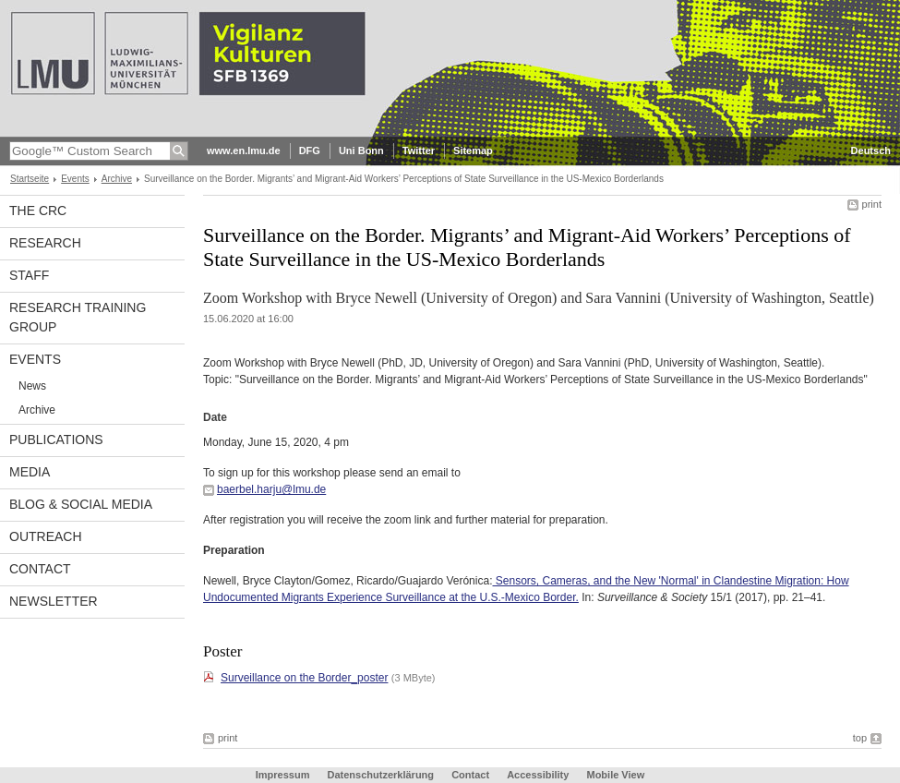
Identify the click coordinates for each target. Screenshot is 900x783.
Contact (40, 568)
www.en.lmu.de (244, 150)
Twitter (418, 150)
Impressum (283, 774)
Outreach (45, 536)
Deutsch (871, 150)
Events (75, 179)
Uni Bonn (361, 150)
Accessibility (539, 774)
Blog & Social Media (80, 504)
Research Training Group (77, 317)
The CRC (37, 210)
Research (45, 242)
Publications (56, 439)
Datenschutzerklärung (381, 774)
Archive (117, 179)
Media (29, 471)
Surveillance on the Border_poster (304, 677)
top (860, 737)
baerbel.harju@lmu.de (271, 489)
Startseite (29, 179)
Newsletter (53, 601)
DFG (309, 150)
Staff (29, 275)
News (32, 385)
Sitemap (473, 150)
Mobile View (615, 774)
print (872, 204)
